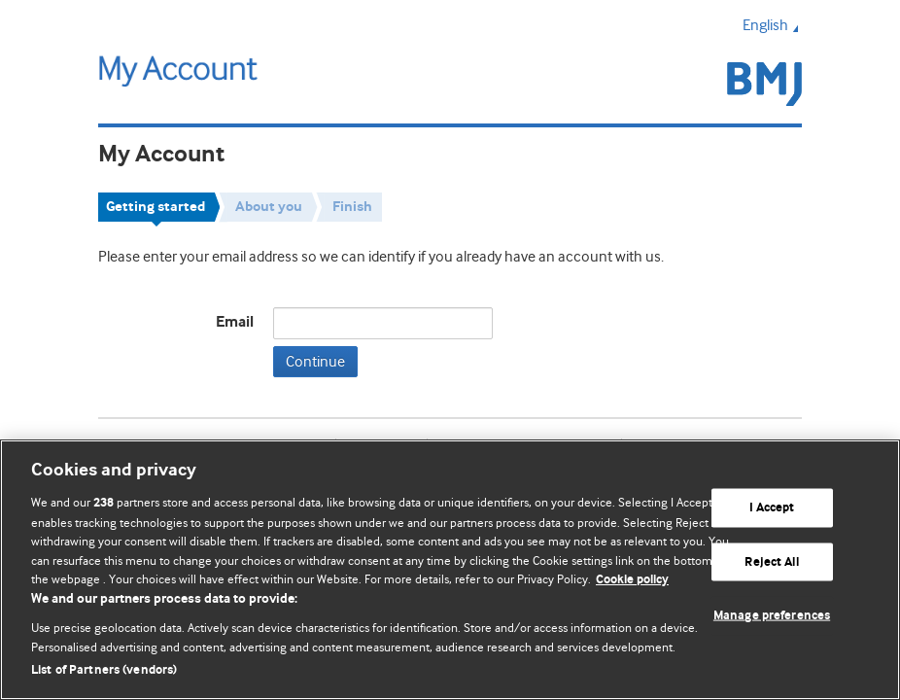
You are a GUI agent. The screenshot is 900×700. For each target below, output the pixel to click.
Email (235, 322)
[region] (450, 569)
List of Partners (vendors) (104, 670)
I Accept (772, 508)
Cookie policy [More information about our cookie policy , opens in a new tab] (632, 580)
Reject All (771, 561)
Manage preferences (771, 616)
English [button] (772, 25)
